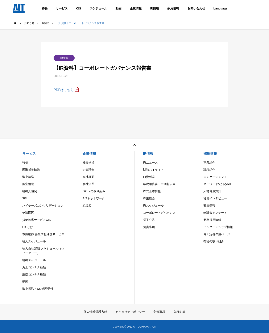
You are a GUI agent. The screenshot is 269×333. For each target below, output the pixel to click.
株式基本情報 (152, 191)
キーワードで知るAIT (217, 184)
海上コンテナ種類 (34, 267)
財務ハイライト (153, 169)
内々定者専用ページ (216, 234)
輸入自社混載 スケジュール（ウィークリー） (43, 251)
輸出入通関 (29, 191)
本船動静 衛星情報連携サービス (43, 234)
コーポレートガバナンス (159, 212)
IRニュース (150, 162)
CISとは (27, 227)
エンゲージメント (215, 177)
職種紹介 (209, 169)
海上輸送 (28, 177)
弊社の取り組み (213, 241)
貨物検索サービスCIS (36, 220)
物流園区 (28, 212)
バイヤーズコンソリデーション (42, 205)
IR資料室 (149, 177)
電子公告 (149, 220)
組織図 (87, 205)
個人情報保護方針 (95, 311)
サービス (62, 8)
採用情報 (173, 8)
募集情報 (209, 205)
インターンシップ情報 (218, 227)
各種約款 (179, 311)
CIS (78, 8)
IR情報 (154, 8)
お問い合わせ (196, 8)
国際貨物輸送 (31, 169)
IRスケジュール (153, 205)
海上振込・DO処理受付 (37, 288)
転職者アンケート (215, 212)
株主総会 (149, 198)
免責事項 (149, 227)
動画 (118, 8)
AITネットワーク (94, 198)
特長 (44, 8)
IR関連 (64, 57)
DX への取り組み (94, 191)
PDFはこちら (64, 90)
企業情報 (136, 8)
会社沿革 (88, 184)
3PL (25, 198)
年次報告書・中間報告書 (159, 184)
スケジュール (98, 8)
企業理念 (88, 169)
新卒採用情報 (212, 220)
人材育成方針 (212, 191)
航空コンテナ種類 (34, 274)
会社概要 (88, 177)
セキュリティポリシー (130, 311)
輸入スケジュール (34, 241)
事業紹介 (209, 162)
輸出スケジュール (34, 260)
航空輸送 (28, 184)
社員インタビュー (215, 198)
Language (220, 8)
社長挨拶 (88, 162)
